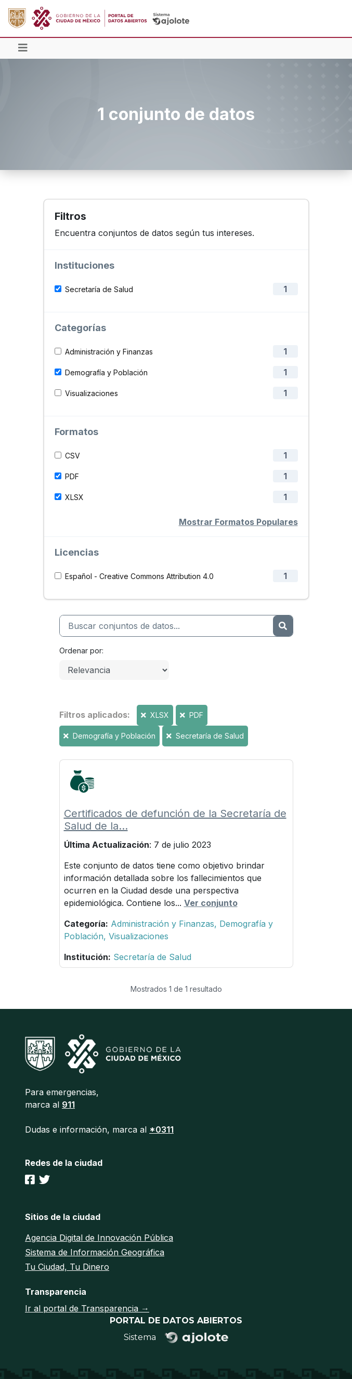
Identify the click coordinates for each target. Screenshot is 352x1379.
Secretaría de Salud (99, 289)
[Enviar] (282, 625)
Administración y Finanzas (109, 351)
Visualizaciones (91, 393)
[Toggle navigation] (22, 48)
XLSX (74, 497)
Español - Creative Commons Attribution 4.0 (139, 576)
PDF (72, 476)
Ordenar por (80, 650)
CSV (72, 455)
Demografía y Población (106, 372)
